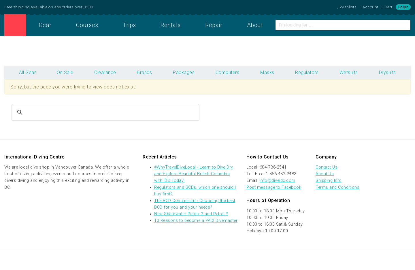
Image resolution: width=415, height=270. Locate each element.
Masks (267, 72)
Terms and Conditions (337, 187)
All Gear (27, 72)
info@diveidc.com (277, 180)
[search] (104, 112)
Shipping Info (329, 180)
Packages (184, 72)
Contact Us (326, 167)
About (255, 25)
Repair (213, 25)
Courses (87, 25)
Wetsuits (348, 72)
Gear (45, 25)
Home (15, 25)
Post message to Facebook (273, 187)
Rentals (171, 25)
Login (403, 7)
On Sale (65, 72)
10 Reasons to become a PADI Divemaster (195, 220)
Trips (129, 25)
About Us (325, 173)
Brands (144, 72)
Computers (227, 72)
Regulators (306, 72)
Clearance (105, 72)
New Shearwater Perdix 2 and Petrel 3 (191, 214)
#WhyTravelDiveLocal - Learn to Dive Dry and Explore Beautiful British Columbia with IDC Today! (193, 174)
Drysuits (387, 72)
